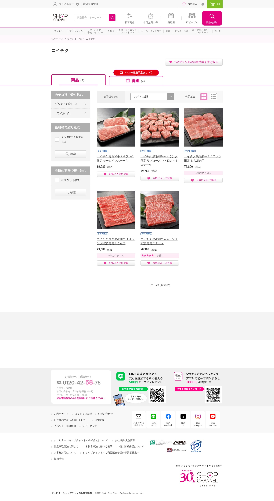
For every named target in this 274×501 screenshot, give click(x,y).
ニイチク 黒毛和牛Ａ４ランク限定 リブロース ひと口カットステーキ (159, 160)
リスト (213, 96)
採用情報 (59, 458)
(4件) (159, 255)
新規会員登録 (90, 4)
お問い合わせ (105, 414)
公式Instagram (198, 424)
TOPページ (57, 39)
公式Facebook (168, 424)
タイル (203, 96)
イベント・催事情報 (65, 426)
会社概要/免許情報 (125, 440)
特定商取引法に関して (66, 446)
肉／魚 (64, 113)
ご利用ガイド (61, 414)
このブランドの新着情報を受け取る (196, 62)
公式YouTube (213, 424)
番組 (139, 81)
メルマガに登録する (138, 424)
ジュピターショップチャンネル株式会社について (81, 440)
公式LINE (153, 424)
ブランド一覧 (74, 39)
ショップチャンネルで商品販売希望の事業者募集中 (111, 452)
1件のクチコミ (203, 173)
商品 (78, 80)
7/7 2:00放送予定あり (136, 72)
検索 (73, 153)
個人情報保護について (131, 446)
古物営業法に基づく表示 (98, 446)
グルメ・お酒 (66, 103)
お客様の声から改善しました (70, 420)
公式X (183, 424)
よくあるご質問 (83, 414)
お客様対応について (65, 452)
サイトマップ (89, 426)
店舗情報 (99, 420)
